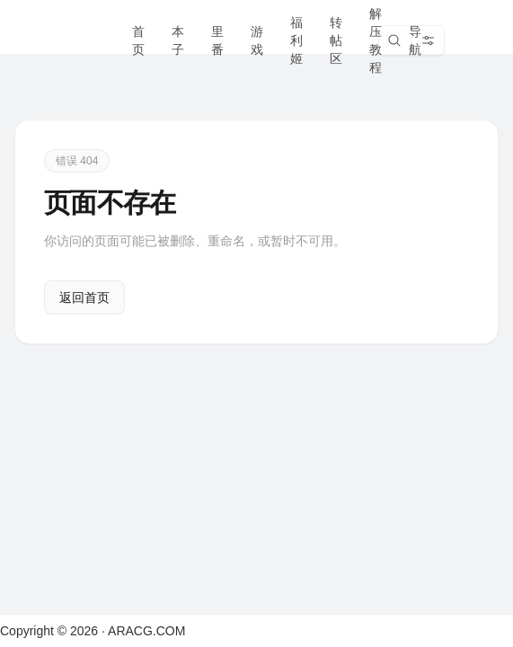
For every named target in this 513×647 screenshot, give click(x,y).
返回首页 (84, 297)
